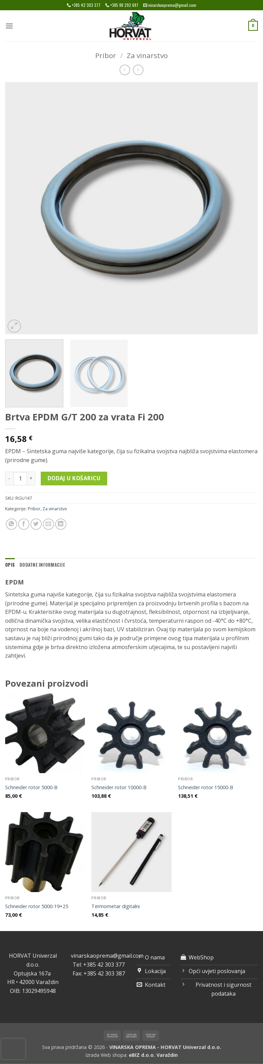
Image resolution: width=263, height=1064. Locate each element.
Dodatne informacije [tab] (42, 565)
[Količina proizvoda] (20, 478)
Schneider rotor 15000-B (205, 787)
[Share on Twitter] (36, 524)
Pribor (105, 55)
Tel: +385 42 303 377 (99, 964)
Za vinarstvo (147, 55)
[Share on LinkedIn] (60, 524)
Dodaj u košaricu (74, 478)
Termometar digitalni (115, 906)
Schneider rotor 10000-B (119, 787)
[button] (9, 25)
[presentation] (13, 1049)
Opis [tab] (10, 565)
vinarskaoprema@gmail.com (107, 955)
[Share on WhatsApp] (11, 524)
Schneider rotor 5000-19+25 (36, 906)
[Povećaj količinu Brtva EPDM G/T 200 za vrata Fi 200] (31, 478)
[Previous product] (138, 70)
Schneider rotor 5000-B (31, 787)
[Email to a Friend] (48, 524)
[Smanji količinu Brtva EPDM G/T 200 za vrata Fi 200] (9, 478)
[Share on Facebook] (23, 524)
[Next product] (125, 70)
